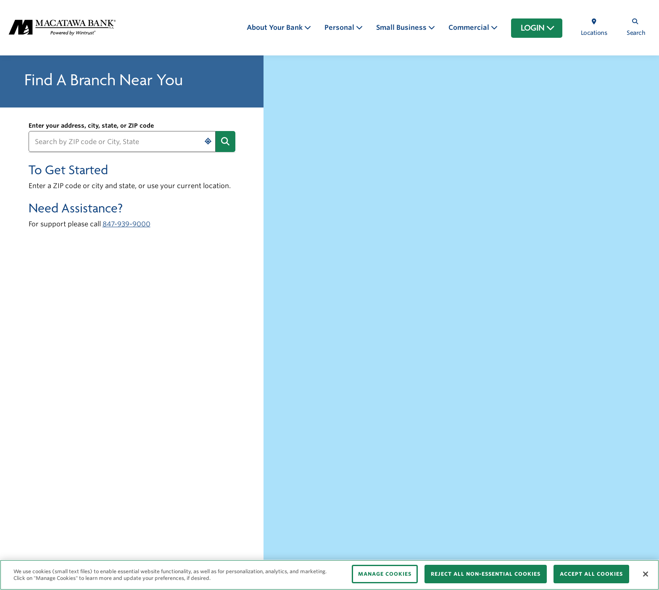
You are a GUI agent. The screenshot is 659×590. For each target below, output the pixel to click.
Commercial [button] (469, 27)
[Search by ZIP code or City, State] (122, 141)
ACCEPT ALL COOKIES (591, 574)
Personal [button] (340, 27)
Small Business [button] (402, 27)
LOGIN (538, 28)
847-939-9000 (126, 224)
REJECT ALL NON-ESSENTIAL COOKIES (485, 574)
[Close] (645, 574)
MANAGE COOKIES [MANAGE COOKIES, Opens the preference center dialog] (384, 574)
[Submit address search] (225, 141)
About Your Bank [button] (275, 27)
